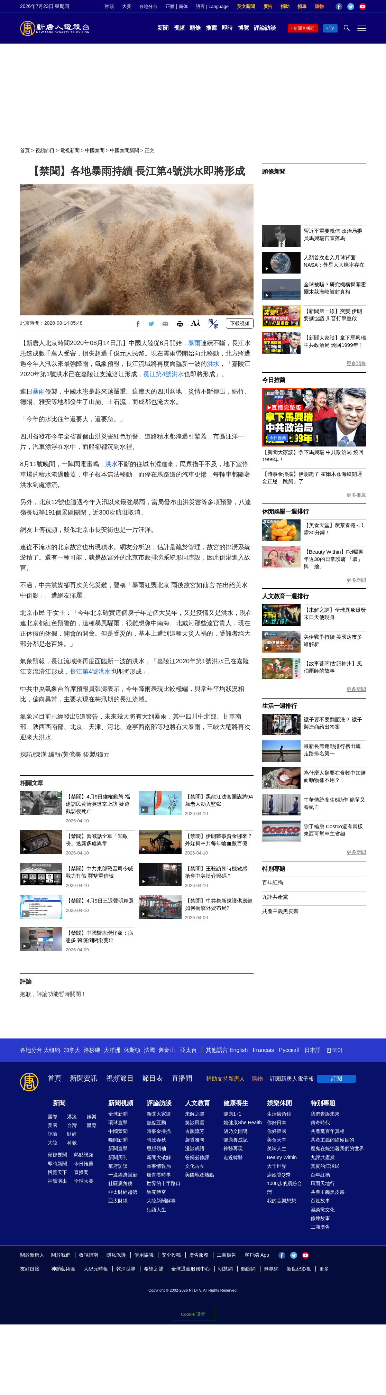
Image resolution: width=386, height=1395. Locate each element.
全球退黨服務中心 (190, 1269)
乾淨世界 (126, 1269)
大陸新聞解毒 (161, 1200)
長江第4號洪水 (163, 374)
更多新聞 (356, 580)
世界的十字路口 (164, 1183)
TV (331, 28)
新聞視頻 (120, 1103)
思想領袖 (156, 1148)
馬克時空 (156, 1192)
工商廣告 (320, 1227)
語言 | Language (212, 6)
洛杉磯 (92, 1050)
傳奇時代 (320, 1122)
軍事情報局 (159, 1166)
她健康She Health (242, 1122)
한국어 (334, 1050)
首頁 (25, 150)
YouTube (362, 6)
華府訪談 (118, 1166)
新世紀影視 (299, 1269)
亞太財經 (118, 1200)
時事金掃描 (159, 1131)
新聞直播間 (304, 28)
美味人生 (276, 1148)
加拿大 (72, 1050)
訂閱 (336, 1079)
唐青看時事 (159, 1174)
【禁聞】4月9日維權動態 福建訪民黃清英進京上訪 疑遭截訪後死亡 (98, 804)
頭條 (195, 28)
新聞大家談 (159, 1114)
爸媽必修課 (197, 1157)
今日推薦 (273, 380)
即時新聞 (57, 1163)
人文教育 (197, 1103)
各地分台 (148, 6)
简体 (183, 6)
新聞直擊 (118, 1148)
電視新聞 (70, 150)
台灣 (72, 1125)
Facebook (339, 6)
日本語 (312, 1050)
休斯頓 (132, 1050)
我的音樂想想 (281, 1200)
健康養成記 (235, 1140)
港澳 (72, 1116)
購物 (319, 6)
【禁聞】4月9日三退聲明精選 (100, 901)
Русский (289, 1050)
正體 (170, 6)
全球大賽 (83, 1181)
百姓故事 (320, 1200)
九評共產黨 (275, 897)
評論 (52, 1134)
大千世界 (276, 1166)
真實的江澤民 (325, 1166)
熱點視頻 (83, 1154)
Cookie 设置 (193, 1314)
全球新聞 (118, 1114)
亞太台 (188, 1050)
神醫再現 (233, 1148)
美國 (52, 1125)
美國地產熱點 (199, 1174)
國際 (52, 1116)
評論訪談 (265, 28)
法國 (149, 1050)
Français (263, 1050)
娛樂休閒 (279, 1103)
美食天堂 (276, 1140)
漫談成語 (194, 1148)
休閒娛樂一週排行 (285, 511)
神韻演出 (57, 1181)
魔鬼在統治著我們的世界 (337, 1148)
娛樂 (91, 1116)
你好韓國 (276, 1131)
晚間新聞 (118, 1140)
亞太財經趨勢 (122, 1192)
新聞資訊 (84, 1078)
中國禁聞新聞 (124, 150)
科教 (72, 1142)
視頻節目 (45, 150)
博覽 (243, 28)
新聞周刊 (118, 1157)
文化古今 (194, 1166)
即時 (227, 28)
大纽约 (52, 1050)
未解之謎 (194, 1114)
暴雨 (194, 343)
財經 (72, 1134)
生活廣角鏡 (279, 1114)
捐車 (301, 6)
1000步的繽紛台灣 (284, 1188)
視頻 (179, 28)
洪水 (213, 363)
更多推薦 (356, 495)
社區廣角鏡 (120, 1183)
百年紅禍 (272, 882)
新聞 (162, 28)
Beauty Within (282, 1157)
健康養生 (235, 1103)
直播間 (182, 1078)
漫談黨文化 (323, 1209)
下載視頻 (239, 323)
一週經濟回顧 (122, 1174)
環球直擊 (118, 1122)
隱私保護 (116, 1255)
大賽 (126, 6)
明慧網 (225, 1269)
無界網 (271, 1269)
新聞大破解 (159, 1157)
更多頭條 (356, 363)
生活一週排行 (279, 706)
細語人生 (156, 1209)
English (239, 1050)
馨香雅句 (194, 1140)
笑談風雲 (194, 1122)
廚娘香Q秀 (278, 1174)
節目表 (152, 1078)
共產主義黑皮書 (280, 911)
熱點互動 (156, 1122)
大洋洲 (112, 1050)
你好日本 (276, 1122)
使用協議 (144, 1255)
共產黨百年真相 (327, 1131)
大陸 (52, 1142)
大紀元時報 (96, 1269)
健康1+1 (232, 1114)
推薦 (211, 28)
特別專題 (273, 869)
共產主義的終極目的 (332, 1140)
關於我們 (61, 1255)
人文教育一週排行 (285, 596)
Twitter (350, 6)
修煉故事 (320, 1218)
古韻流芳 (194, 1131)
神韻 (109, 6)
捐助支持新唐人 (225, 1079)
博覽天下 (57, 1172)
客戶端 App (257, 1255)
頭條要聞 (57, 1154)
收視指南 (88, 1255)
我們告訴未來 (325, 1114)
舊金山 (166, 1050)
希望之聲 (153, 1269)
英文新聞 (246, 6)
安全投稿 (171, 1255)
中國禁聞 (94, 150)
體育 (91, 1125)
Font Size (196, 322)
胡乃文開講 (235, 1131)
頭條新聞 (273, 171)
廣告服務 (199, 1255)
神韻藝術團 (63, 1269)
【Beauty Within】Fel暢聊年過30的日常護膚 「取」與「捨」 (334, 559)
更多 (324, 1269)
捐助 (285, 6)
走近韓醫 (233, 1157)
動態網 (248, 1269)
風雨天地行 (323, 1183)
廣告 (267, 6)
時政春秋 (156, 1140)
